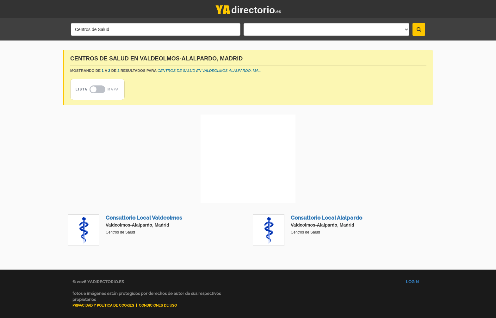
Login (412, 281)
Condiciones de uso (158, 305)
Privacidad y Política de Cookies (103, 305)
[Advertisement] (248, 159)
